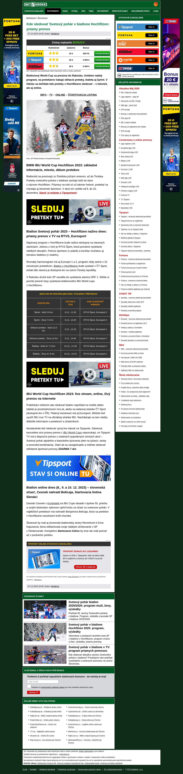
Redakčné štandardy (47, 769)
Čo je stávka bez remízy (130, 383)
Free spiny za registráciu (130, 135)
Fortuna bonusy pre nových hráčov (134, 268)
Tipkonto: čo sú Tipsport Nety (132, 229)
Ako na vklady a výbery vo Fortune (134, 285)
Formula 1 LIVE (127, 169)
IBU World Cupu (72, 432)
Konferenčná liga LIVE (129, 152)
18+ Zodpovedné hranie (113, 769)
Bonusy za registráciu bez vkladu (133, 127)
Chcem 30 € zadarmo (86, 567)
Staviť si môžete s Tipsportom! (58, 192)
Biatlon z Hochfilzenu (66, 266)
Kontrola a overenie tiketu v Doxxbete (135, 336)
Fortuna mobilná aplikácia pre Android (135, 289)
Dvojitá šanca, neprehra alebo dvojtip (135, 387)
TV (51, 94)
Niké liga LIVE (126, 178)
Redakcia (55, 34)
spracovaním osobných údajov (52, 687)
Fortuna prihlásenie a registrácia (133, 263)
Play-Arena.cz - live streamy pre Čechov (45, 740)
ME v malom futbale (128, 122)
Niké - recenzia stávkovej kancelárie (134, 349)
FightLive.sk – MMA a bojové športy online (46, 716)
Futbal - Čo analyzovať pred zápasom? (135, 392)
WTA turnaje (125, 131)
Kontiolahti (53, 503)
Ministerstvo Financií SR (46, 763)
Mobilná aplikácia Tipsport (131, 238)
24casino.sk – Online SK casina (42, 736)
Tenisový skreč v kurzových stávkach (135, 379)
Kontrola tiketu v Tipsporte (131, 246)
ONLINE (60, 94)
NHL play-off (125, 118)
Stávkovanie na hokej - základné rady (135, 396)
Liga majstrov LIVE (128, 144)
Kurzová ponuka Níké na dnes (132, 353)
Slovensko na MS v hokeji (130, 101)
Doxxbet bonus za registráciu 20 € (134, 323)
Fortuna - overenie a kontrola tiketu (134, 281)
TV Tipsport (125, 199)
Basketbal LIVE (127, 208)
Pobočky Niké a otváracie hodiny (133, 366)
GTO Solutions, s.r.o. (135, 769)
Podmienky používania (66, 769)
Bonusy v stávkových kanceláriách (134, 114)
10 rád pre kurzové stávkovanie (133, 409)
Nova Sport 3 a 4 (127, 204)
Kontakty (33, 769)
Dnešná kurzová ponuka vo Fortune (134, 276)
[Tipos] (171, 103)
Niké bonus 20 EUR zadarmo (132, 362)
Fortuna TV (125, 195)
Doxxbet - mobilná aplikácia (131, 332)
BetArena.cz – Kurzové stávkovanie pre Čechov (86, 731)
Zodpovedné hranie (92, 763)
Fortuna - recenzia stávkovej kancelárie (136, 259)
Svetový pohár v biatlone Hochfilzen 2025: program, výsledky (86, 628)
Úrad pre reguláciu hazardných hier (70, 763)
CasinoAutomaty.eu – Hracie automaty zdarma (86, 707)
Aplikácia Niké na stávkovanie (132, 370)
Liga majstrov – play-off (130, 97)
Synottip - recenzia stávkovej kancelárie (136, 298)
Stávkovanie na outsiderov (131, 417)
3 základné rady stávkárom (131, 400)
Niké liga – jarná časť (129, 105)
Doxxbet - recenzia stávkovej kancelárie (136, 319)
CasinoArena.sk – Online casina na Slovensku (85, 711)
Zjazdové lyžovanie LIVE (130, 165)
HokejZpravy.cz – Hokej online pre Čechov (84, 720)
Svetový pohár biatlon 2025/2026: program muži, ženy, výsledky (90, 605)
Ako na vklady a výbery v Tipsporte (134, 234)
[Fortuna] (171, 191)
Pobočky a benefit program (131, 311)
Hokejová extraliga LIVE (130, 187)
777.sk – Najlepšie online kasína (42, 731)
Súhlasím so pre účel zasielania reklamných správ (62, 687)
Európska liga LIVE (128, 148)
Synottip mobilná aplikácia (131, 306)
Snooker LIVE (126, 182)
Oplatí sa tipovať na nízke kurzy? (133, 422)
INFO (43, 94)
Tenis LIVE (125, 174)
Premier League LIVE (129, 191)
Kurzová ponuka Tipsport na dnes (133, 242)
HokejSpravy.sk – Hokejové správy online (46, 707)
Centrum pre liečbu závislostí (111, 763)
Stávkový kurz (126, 405)
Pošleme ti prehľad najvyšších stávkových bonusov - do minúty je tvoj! (66, 676)
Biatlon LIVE (125, 161)
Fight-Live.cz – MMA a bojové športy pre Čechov (86, 736)
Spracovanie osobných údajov (89, 769)
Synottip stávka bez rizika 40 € (132, 302)
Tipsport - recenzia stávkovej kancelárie (136, 217)
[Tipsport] (11, 191)
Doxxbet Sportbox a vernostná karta (134, 340)
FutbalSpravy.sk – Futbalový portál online (45, 711)
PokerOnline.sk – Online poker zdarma (45, 720)
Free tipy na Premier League (132, 426)
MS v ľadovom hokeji (129, 92)
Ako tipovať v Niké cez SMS (131, 358)
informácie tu (38, 579)
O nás (25, 769)
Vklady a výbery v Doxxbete (131, 328)
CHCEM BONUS (102, 54)
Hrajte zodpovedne (73, 576)
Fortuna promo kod (128, 272)
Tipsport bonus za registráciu (132, 221)
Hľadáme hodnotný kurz (130, 413)
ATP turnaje (125, 110)
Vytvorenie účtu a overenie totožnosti (135, 225)
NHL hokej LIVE (127, 157)
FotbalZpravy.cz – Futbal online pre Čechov (84, 716)
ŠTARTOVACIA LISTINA (82, 94)
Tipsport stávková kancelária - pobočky (135, 251)
